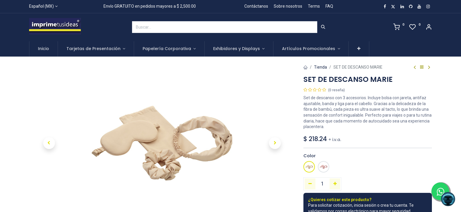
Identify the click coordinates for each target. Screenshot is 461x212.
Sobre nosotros (288, 6)
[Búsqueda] (323, 27)
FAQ (329, 6)
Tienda (320, 67)
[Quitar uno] (310, 183)
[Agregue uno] (335, 183)
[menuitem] (43, 49)
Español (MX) (41, 6)
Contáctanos (256, 6)
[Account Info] (428, 27)
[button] (359, 49)
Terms (314, 6)
